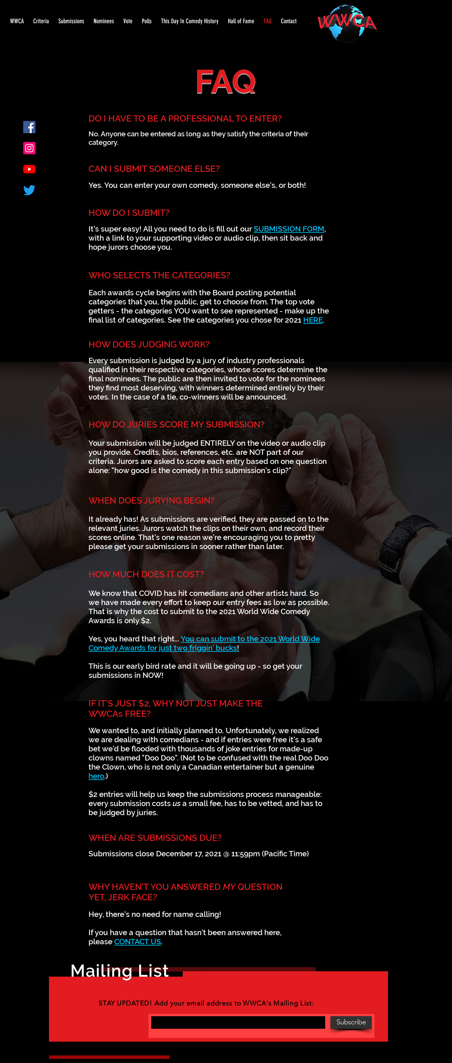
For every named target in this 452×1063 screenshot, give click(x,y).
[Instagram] (29, 148)
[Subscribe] (351, 1022)
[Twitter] (29, 190)
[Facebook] (29, 127)
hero (96, 776)
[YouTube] (29, 169)
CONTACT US (137, 941)
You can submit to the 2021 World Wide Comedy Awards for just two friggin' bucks (204, 643)
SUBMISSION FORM (289, 228)
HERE (313, 319)
